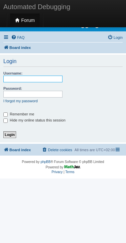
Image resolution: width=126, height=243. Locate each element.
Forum (25, 20)
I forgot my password (20, 101)
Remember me (18, 114)
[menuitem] (18, 37)
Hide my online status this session (34, 120)
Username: (13, 73)
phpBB (46, 162)
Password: (12, 88)
